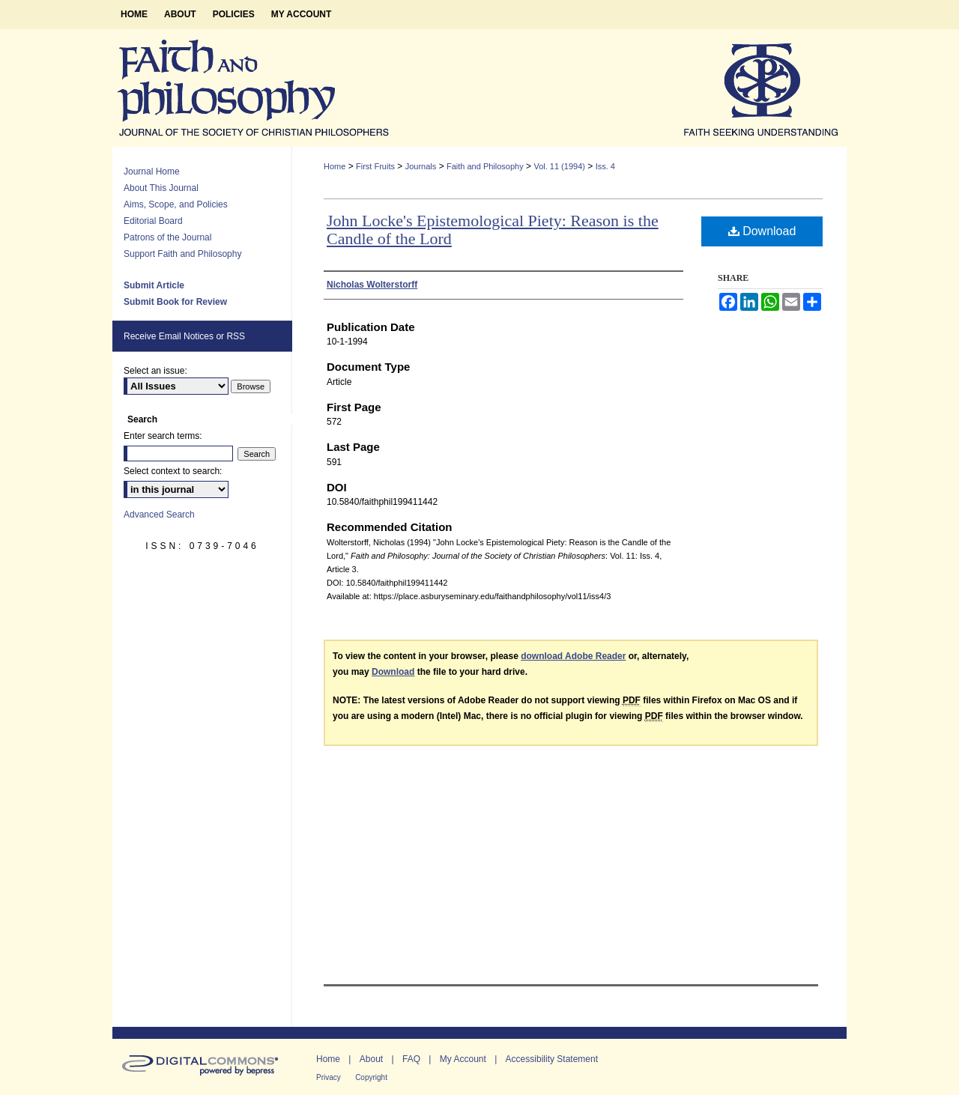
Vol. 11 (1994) (559, 166)
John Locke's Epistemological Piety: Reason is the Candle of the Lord (493, 229)
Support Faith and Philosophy (182, 254)
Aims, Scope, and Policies (176, 204)
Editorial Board (153, 221)
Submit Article (154, 285)
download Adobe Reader (573, 656)
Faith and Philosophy (485, 166)
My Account (463, 1059)
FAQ (411, 1059)
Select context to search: (173, 471)
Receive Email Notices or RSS (184, 336)
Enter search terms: (163, 436)
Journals (421, 166)
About (371, 1059)
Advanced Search (159, 514)
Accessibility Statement (552, 1059)
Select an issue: (155, 370)
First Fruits (375, 166)
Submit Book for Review (175, 302)
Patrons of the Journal (167, 237)
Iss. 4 (605, 166)
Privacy (328, 1077)
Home (334, 166)
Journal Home (152, 171)
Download (762, 231)
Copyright (371, 1077)
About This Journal (161, 188)
